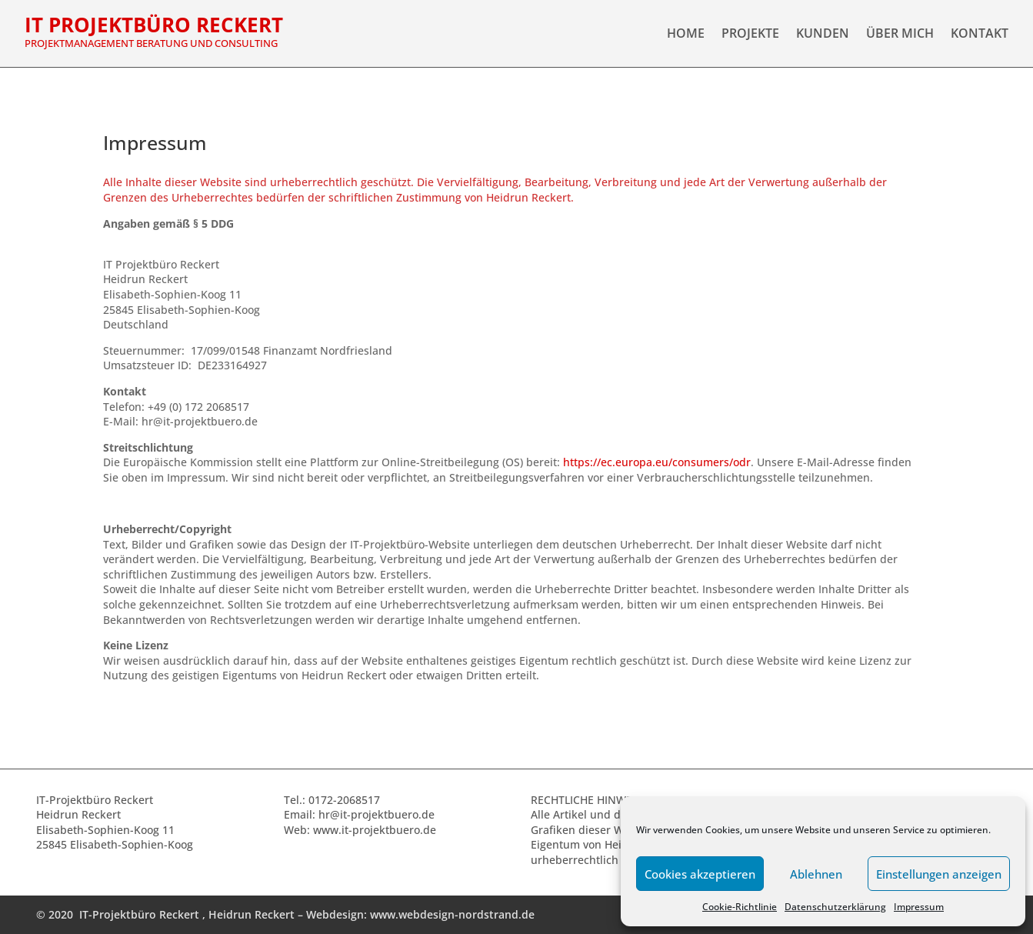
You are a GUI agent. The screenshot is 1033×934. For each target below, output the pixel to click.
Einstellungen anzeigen (938, 874)
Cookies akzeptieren (700, 874)
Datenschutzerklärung (835, 906)
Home (686, 35)
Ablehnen (816, 874)
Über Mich (900, 35)
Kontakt (979, 35)
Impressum (919, 906)
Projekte (750, 35)
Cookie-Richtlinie (739, 906)
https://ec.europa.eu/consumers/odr (657, 462)
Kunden (822, 35)
